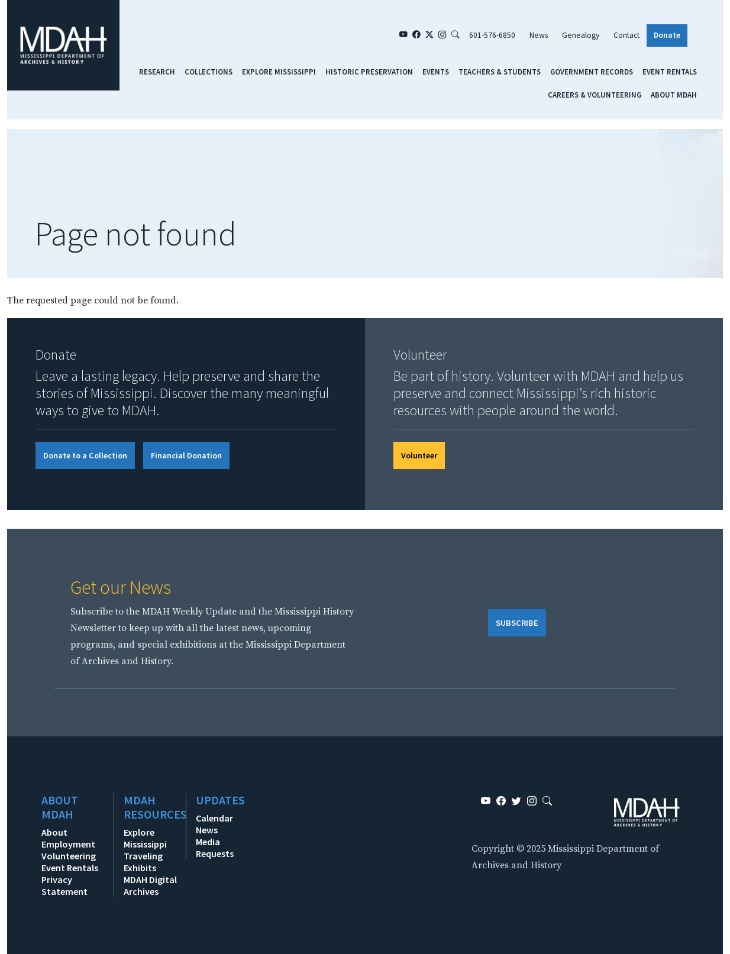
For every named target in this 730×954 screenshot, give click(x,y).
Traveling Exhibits (143, 862)
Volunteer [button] (419, 455)
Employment (68, 844)
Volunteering (68, 856)
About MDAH (674, 94)
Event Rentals (669, 71)
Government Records (591, 71)
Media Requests (215, 847)
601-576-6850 (492, 35)
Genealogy (580, 35)
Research (157, 71)
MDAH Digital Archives (150, 885)
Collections (208, 71)
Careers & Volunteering (594, 94)
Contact (626, 35)
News (538, 35)
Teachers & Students (499, 71)
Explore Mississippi (279, 71)
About (54, 832)
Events (435, 71)
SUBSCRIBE (517, 622)
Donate (667, 35)
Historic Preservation (369, 71)
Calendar (214, 818)
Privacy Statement (64, 885)
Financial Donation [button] (186, 455)
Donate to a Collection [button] (85, 455)
